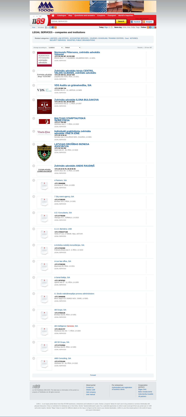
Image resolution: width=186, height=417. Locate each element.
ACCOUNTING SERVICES (79, 38)
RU (37, 16)
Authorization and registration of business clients (122, 388)
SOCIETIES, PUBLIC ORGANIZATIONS (81, 40)
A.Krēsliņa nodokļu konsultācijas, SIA (69, 245)
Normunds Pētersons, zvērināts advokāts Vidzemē (77, 53)
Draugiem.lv (55, 27)
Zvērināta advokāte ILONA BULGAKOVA (76, 100)
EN (40, 16)
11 (33, 212)
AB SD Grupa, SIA (61, 342)
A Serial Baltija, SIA (62, 277)
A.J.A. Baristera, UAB (63, 229)
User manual (90, 394)
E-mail (48, 27)
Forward (93, 375)
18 (33, 326)
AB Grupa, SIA (60, 310)
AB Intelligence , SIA (66, 326)
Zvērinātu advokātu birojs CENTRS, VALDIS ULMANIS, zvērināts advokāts (75, 72)
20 (33, 358)
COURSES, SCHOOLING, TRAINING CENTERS (106, 38)
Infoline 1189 (90, 390)
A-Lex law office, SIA (62, 261)
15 (33, 277)
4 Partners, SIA (60, 180)
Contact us (90, 387)
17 (33, 309)
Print (33, 27)
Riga (106, 27)
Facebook (53, 27)
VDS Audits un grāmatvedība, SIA (72, 85)
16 (33, 293)
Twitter (50, 27)
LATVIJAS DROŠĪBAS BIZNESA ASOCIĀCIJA (71, 145)
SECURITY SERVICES (58, 40)
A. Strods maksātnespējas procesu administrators (74, 294)
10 (33, 196)
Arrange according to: (40, 47)
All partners (142, 396)
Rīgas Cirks (142, 389)
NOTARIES (134, 38)
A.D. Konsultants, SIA (63, 213)
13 (33, 245)
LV (33, 16)
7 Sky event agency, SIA (64, 196)
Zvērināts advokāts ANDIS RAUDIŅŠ (74, 166)
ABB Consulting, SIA (62, 358)
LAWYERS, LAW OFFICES (59, 38)
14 (33, 261)
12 (33, 229)
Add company (91, 392)
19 (33, 342)
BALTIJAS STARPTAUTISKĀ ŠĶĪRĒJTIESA (70, 119)
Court (127, 38)
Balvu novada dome (145, 392)
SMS (46, 27)
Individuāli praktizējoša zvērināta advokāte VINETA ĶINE (72, 132)
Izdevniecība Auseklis (145, 394)
